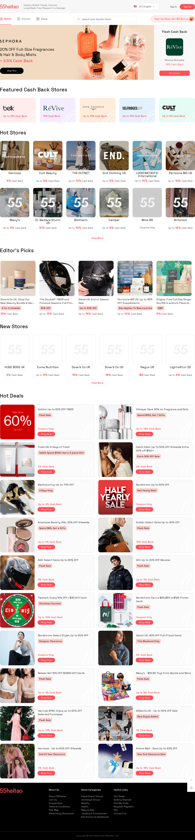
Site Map (54, 810)
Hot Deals (119, 796)
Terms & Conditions (59, 806)
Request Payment (124, 806)
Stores (24, 19)
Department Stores (92, 796)
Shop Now (46, 434)
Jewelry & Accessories (94, 813)
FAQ (116, 810)
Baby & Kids (87, 810)
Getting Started (122, 799)
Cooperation (56, 803)
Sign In (173, 7)
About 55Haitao (57, 796)
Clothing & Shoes (90, 799)
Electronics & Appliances (95, 816)
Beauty (85, 803)
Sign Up (187, 7)
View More (97, 238)
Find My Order (121, 803)
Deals (42, 19)
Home (5, 19)
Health (84, 806)
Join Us (53, 799)
